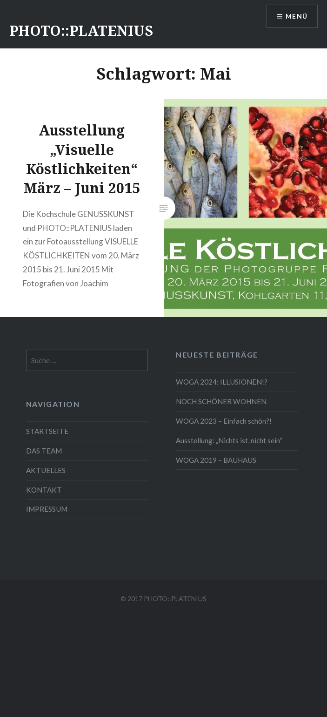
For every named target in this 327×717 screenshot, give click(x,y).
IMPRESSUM (46, 509)
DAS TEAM (44, 450)
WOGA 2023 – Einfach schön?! (224, 421)
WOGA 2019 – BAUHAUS (216, 460)
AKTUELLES (46, 470)
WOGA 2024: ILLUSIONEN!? (221, 382)
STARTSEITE (47, 431)
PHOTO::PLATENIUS (81, 30)
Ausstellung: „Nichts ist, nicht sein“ (229, 440)
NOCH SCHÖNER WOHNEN (221, 401)
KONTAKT (44, 490)
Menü (296, 16)
